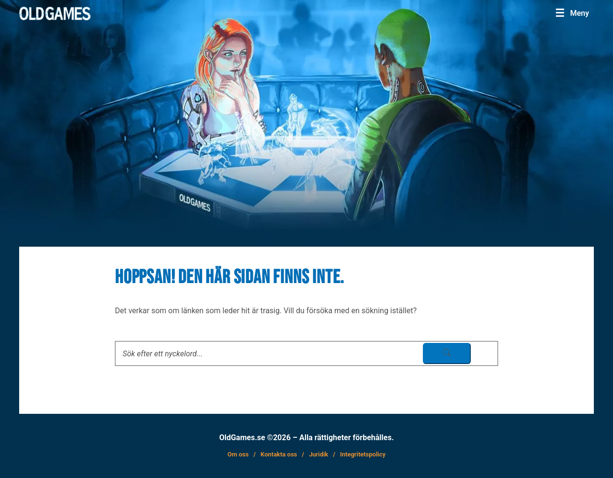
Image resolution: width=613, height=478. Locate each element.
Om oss (238, 454)
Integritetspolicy (363, 454)
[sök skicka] (447, 353)
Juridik (318, 454)
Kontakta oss (279, 454)
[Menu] (572, 13)
